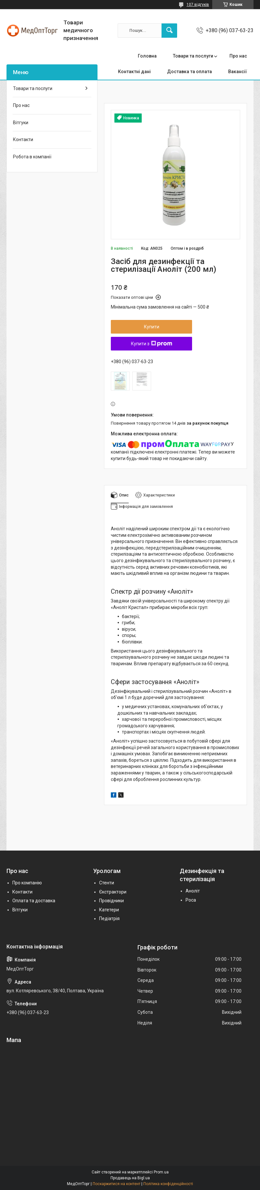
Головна (147, 56)
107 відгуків (198, 4)
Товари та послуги (193, 56)
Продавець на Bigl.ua (130, 1178)
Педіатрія (109, 918)
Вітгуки (20, 122)
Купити (151, 326)
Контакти (23, 139)
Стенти (106, 882)
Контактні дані (134, 71)
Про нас (238, 56)
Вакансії (237, 71)
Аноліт (193, 890)
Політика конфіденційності (168, 1184)
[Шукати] (169, 30)
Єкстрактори (112, 891)
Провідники (111, 900)
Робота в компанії (32, 156)
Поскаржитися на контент (116, 1184)
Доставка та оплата (189, 71)
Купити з (151, 344)
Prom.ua (161, 1172)
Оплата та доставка (33, 900)
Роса (191, 900)
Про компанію (27, 882)
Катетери (109, 909)
